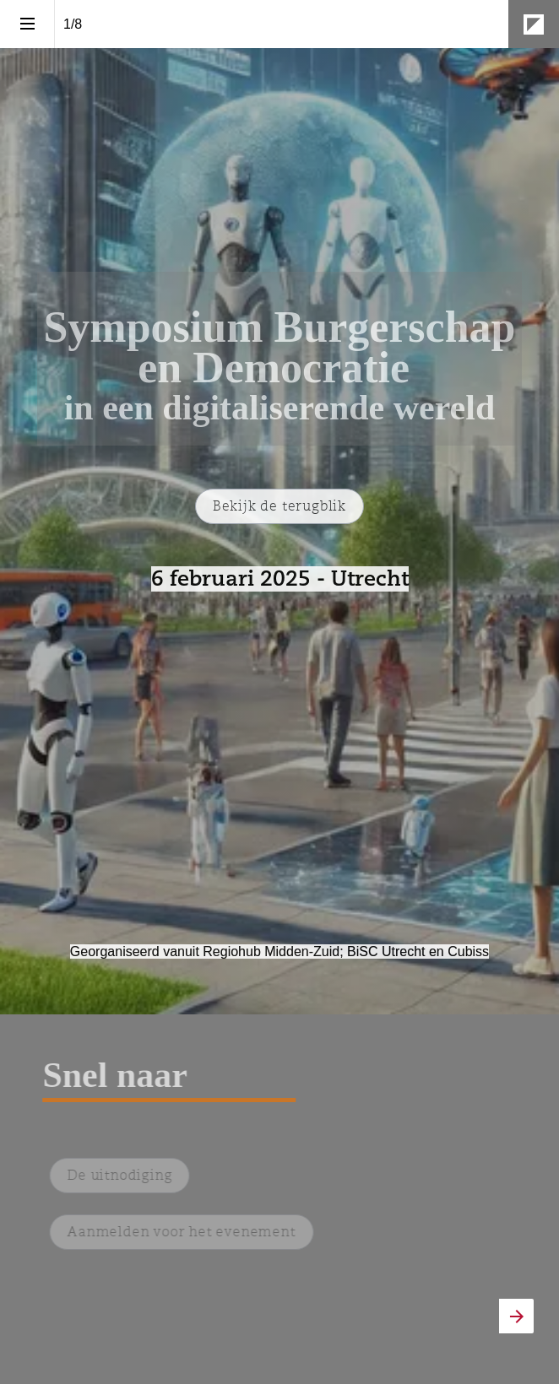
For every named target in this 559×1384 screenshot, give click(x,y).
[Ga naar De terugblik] (279, 506)
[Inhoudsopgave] (27, 24)
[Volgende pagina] (516, 1316)
